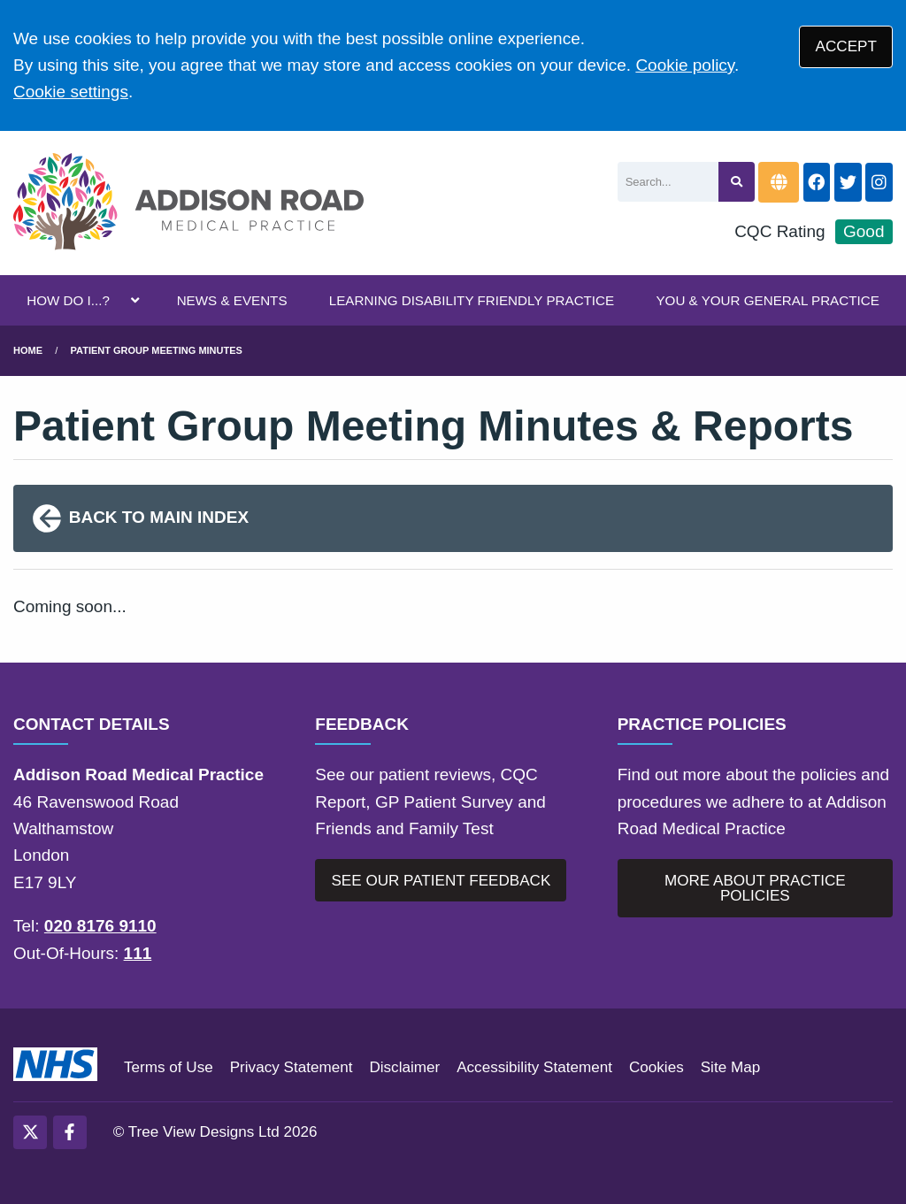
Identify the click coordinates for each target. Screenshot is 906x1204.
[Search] (668, 182)
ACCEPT (846, 46)
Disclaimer (404, 1067)
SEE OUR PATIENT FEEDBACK (440, 880)
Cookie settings (70, 91)
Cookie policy (684, 65)
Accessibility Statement (534, 1067)
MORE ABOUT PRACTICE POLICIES (755, 888)
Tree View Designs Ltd (204, 1131)
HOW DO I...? (68, 300)
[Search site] (736, 182)
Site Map (730, 1067)
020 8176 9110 (100, 925)
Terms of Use (168, 1067)
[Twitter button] (848, 183)
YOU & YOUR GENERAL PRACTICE (767, 300)
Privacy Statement (291, 1067)
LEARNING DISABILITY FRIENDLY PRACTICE (471, 300)
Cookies (656, 1067)
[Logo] (188, 203)
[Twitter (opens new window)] (30, 1132)
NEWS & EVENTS (232, 300)
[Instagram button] (879, 183)
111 (138, 953)
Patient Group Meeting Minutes (156, 350)
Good (863, 231)
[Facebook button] (817, 183)
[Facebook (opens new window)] (70, 1132)
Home (27, 350)
